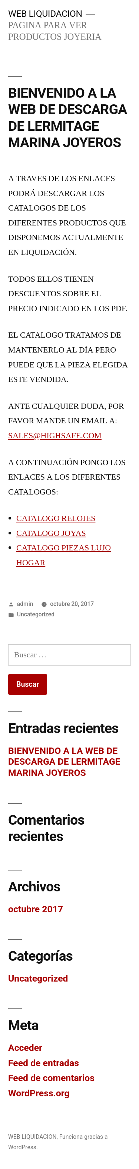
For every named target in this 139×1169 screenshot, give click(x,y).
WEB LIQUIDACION (45, 13)
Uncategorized (35, 614)
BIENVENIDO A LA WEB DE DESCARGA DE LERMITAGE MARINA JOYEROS (67, 118)
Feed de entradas (43, 1063)
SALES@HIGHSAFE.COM (55, 435)
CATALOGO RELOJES (55, 518)
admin (25, 603)
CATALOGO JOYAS (51, 533)
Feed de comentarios (51, 1077)
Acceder (25, 1047)
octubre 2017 (35, 909)
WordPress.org (39, 1093)
